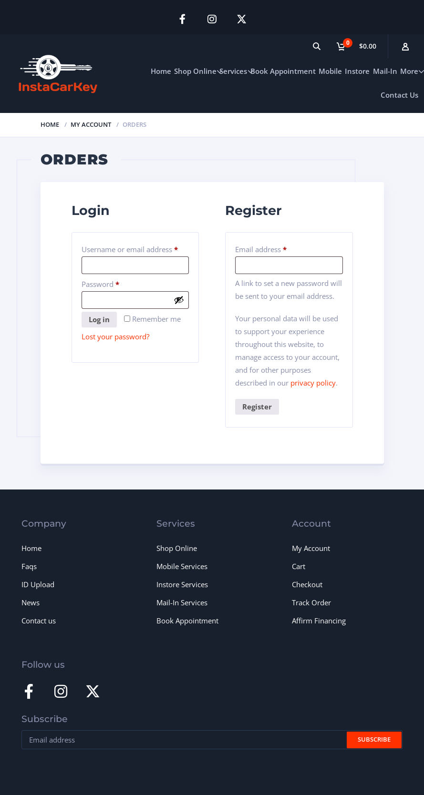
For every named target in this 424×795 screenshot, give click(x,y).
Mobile (330, 70)
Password (115, 282)
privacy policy (313, 382)
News (30, 602)
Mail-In (385, 70)
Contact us (38, 620)
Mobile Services (181, 566)
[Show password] (179, 300)
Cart (298, 566)
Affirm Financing (319, 620)
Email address (275, 248)
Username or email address (135, 248)
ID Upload (37, 584)
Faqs (29, 566)
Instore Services (182, 584)
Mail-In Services (181, 602)
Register (257, 406)
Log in (99, 319)
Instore (357, 70)
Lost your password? (115, 336)
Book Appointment (283, 70)
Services (233, 70)
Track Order (311, 602)
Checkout (307, 584)
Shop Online (195, 70)
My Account (91, 124)
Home (161, 70)
